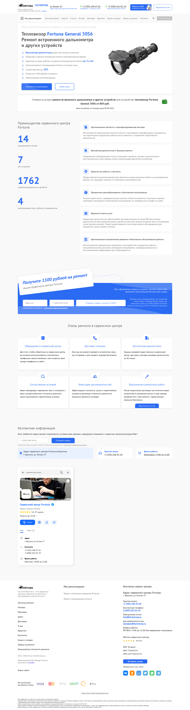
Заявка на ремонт (130, 18)
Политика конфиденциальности (95, 693)
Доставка (91, 18)
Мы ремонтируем (30, 18)
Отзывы (82, 18)
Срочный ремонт (52, 18)
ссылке (31, 662)
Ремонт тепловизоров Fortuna (78, 599)
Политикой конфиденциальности (75, 445)
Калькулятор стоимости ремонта (33, 649)
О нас (73, 18)
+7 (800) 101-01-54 (117, 6)
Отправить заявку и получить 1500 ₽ (101, 303)
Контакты (144, 18)
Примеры (22, 612)
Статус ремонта (164, 18)
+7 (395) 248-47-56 (91, 6)
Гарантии (101, 18)
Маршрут (27, 522)
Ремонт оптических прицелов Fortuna (81, 593)
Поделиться (125, 673)
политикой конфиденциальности (55, 308)
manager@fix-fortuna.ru (134, 623)
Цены (65, 18)
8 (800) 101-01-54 (131, 610)
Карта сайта (23, 670)
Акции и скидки (113, 18)
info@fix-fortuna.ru (132, 617)
